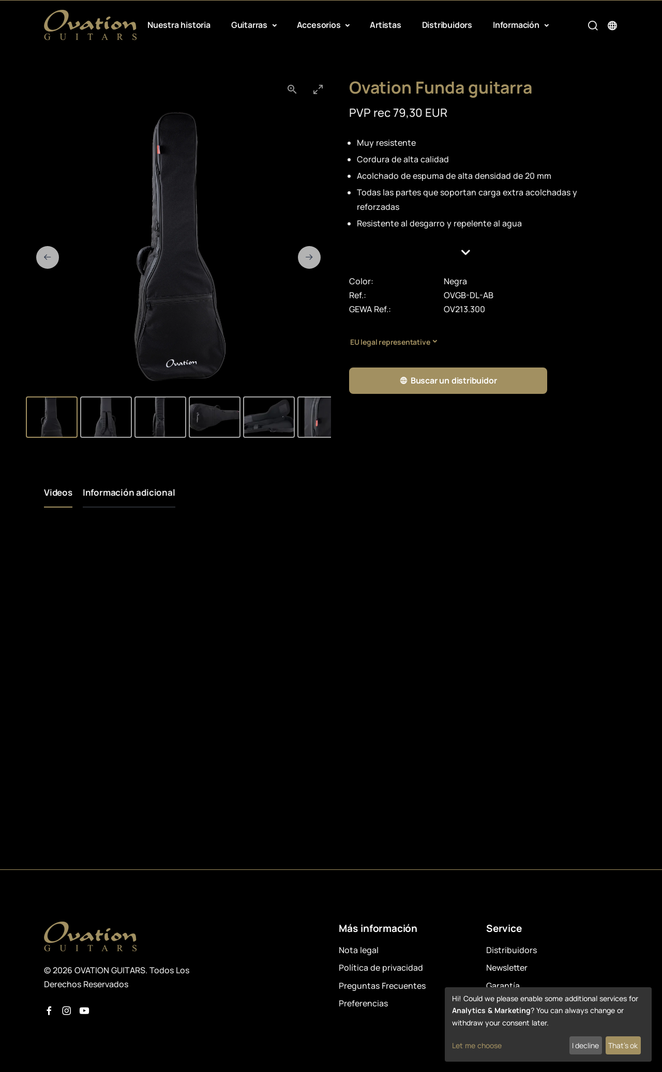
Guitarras (250, 24)
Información (517, 24)
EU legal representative (390, 342)
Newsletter (507, 967)
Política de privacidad (381, 967)
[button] (483, 252)
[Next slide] (309, 257)
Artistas (385, 24)
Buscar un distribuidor (447, 381)
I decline (585, 1045)
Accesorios (320, 24)
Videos (58, 492)
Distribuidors (447, 24)
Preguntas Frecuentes (382, 985)
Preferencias (363, 1003)
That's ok (623, 1045)
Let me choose (477, 1045)
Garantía (503, 985)
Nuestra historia (178, 24)
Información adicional (129, 492)
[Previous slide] (47, 257)
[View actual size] (292, 89)
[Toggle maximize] (318, 89)
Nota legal (359, 950)
